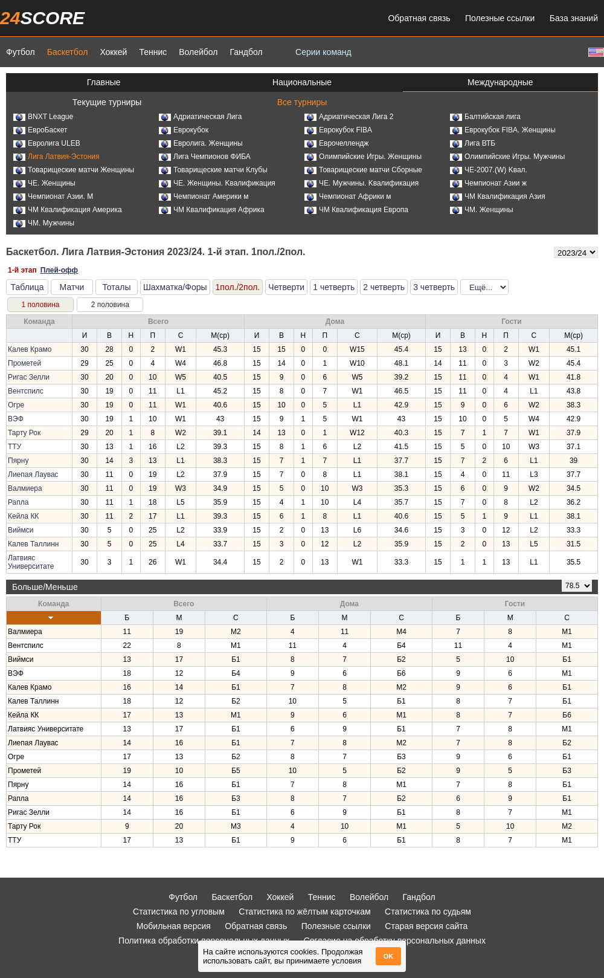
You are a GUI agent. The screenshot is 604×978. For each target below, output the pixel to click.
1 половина (40, 304)
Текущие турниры (106, 102)
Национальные (302, 82)
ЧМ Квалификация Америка (67, 210)
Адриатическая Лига (200, 116)
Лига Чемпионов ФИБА (205, 156)
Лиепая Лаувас (33, 474)
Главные (104, 82)
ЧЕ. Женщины (44, 183)
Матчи (72, 287)
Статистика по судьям (428, 911)
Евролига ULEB (46, 143)
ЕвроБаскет (40, 130)
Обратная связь (419, 18)
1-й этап (22, 270)
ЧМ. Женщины (481, 210)
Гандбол (246, 52)
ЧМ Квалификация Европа (356, 210)
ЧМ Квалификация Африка (212, 210)
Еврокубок (183, 130)
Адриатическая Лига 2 (348, 116)
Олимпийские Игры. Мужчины (507, 156)
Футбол (20, 52)
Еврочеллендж (336, 143)
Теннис (153, 52)
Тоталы (116, 287)
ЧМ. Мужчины (43, 223)
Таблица (27, 287)
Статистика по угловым (179, 911)
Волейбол (198, 52)
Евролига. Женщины (201, 143)
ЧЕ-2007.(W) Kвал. (488, 170)
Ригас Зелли (29, 377)
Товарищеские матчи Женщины (73, 170)
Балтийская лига (485, 116)
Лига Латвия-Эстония (56, 156)
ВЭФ (16, 419)
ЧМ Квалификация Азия (497, 196)
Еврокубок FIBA (338, 130)
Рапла (18, 502)
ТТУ (14, 446)
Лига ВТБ (472, 143)
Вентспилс (25, 391)
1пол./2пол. (238, 287)
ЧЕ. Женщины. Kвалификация (217, 183)
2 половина (110, 304)
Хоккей (113, 52)
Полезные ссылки (500, 18)
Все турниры (302, 102)
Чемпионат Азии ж (488, 183)
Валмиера (25, 488)
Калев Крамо (29, 349)
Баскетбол (67, 52)
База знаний (574, 18)
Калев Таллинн (33, 544)
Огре (16, 405)
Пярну (18, 460)
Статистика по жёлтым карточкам (305, 911)
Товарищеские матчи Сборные (363, 170)
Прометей (24, 363)
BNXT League (43, 116)
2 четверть (384, 287)
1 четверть (334, 287)
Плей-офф (59, 270)
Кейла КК (23, 516)
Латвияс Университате (31, 562)
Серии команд (323, 52)
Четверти (286, 287)
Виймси (20, 530)
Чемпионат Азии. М (53, 196)
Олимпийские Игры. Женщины (363, 156)
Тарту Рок (24, 433)
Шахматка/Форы (175, 287)
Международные (500, 82)
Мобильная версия (174, 926)
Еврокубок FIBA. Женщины (503, 130)
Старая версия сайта (426, 926)
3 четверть (434, 287)
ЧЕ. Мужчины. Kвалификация (361, 183)
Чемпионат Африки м (347, 196)
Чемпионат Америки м (204, 196)
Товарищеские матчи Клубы (213, 170)
